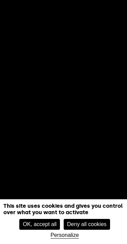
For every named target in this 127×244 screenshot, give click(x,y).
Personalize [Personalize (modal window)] (64, 235)
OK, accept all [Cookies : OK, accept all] (40, 224)
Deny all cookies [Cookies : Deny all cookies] (87, 224)
